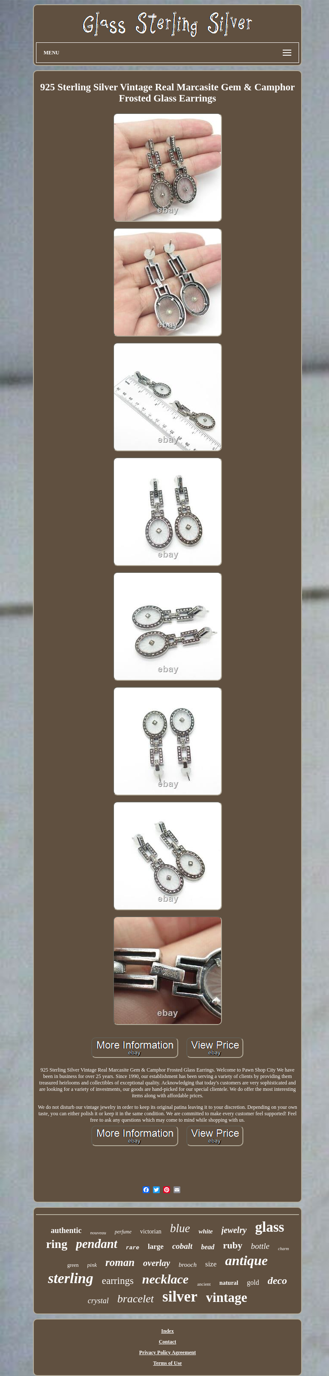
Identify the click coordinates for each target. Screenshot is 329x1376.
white (205, 1231)
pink (92, 1265)
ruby (232, 1245)
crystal (98, 1300)
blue (180, 1228)
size (210, 1264)
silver (179, 1296)
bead (207, 1247)
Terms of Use (167, 1363)
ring (56, 1244)
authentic (66, 1230)
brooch (188, 1264)
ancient (204, 1284)
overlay (156, 1263)
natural (228, 1283)
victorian (151, 1231)
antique (246, 1260)
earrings (118, 1280)
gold (253, 1282)
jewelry (234, 1230)
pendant (96, 1244)
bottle (260, 1246)
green (73, 1265)
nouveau (98, 1232)
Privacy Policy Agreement (167, 1352)
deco (277, 1280)
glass (269, 1227)
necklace (165, 1279)
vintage (226, 1297)
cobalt (182, 1246)
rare (132, 1248)
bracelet (135, 1299)
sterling (70, 1278)
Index (167, 1331)
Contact (167, 1342)
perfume (123, 1232)
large (156, 1246)
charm (283, 1248)
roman (120, 1262)
